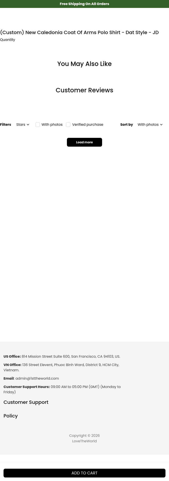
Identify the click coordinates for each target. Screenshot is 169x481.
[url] (37, 378)
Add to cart (84, 473)
